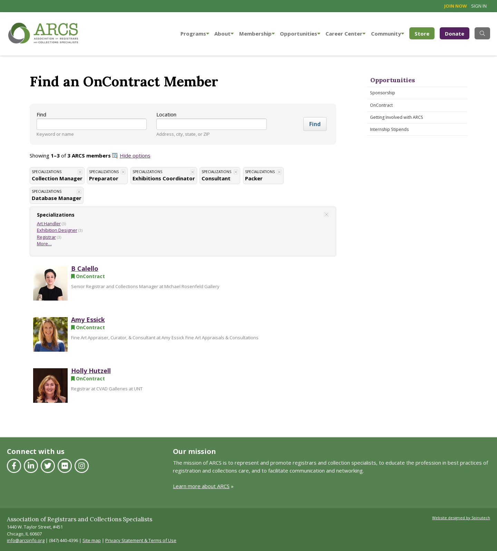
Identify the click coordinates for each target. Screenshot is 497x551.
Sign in (479, 6)
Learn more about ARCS (201, 486)
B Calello (84, 268)
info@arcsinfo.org (26, 540)
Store (425, 33)
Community (387, 33)
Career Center (345, 33)
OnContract (381, 105)
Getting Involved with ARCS (396, 117)
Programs (195, 33)
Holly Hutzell (91, 371)
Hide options (135, 155)
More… (44, 243)
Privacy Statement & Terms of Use (140, 540)
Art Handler (49, 223)
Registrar (46, 237)
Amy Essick (88, 319)
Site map (91, 540)
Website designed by (461, 517)
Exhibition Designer (57, 230)
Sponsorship (382, 93)
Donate (454, 33)
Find (41, 114)
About (224, 33)
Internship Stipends (389, 129)
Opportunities (300, 33)
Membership (257, 33)
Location (166, 114)
